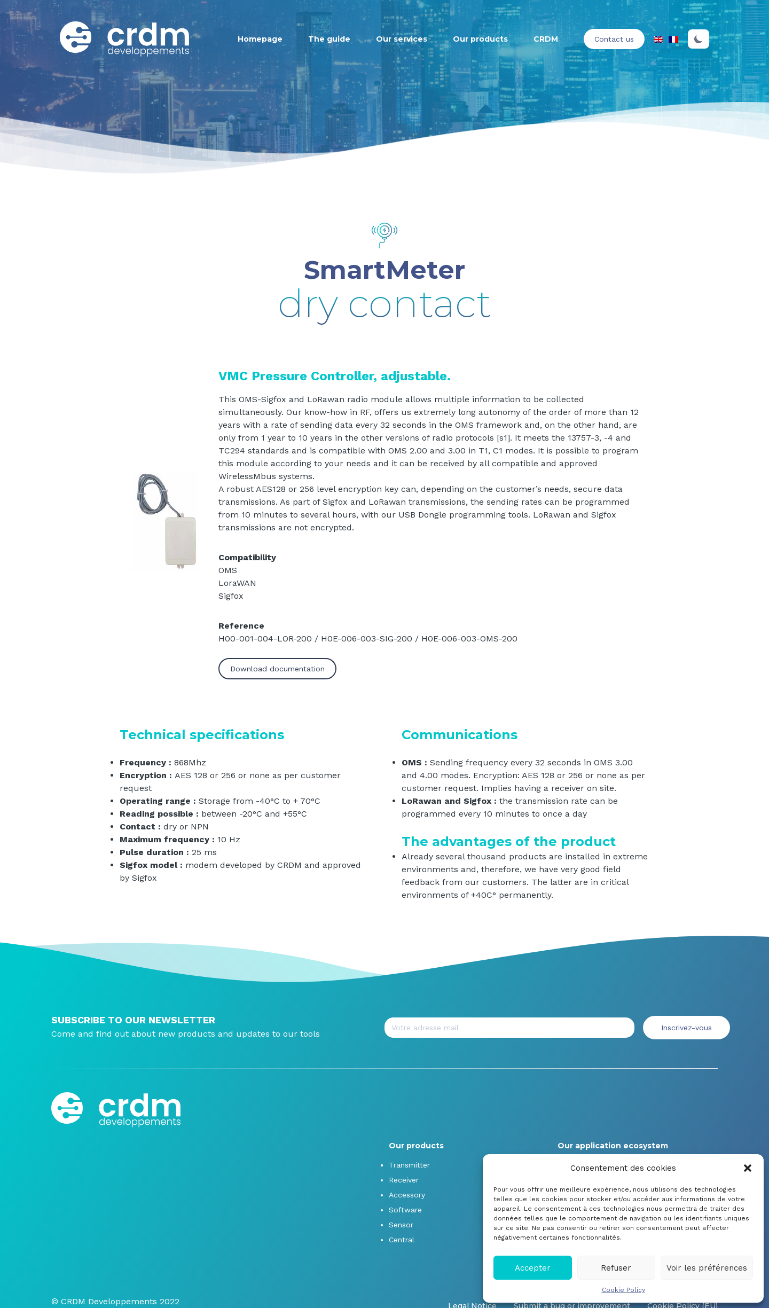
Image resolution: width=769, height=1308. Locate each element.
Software (405, 1209)
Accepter (533, 1268)
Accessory (407, 1194)
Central (401, 1239)
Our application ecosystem (613, 1145)
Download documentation (277, 668)
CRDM (545, 39)
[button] (747, 1168)
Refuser (616, 1268)
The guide (329, 39)
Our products (480, 39)
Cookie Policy (623, 1290)
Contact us (614, 39)
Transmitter (409, 1165)
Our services (401, 39)
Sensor (401, 1224)
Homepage (260, 39)
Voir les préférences (706, 1268)
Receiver (404, 1180)
